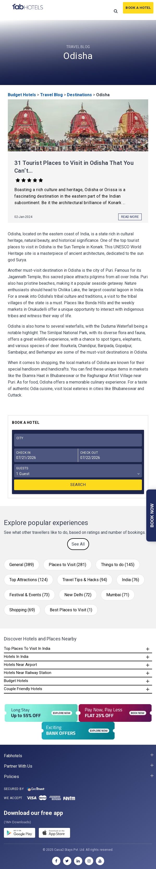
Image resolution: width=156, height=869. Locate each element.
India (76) (130, 579)
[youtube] (100, 861)
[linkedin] (78, 861)
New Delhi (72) (77, 594)
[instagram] (89, 861)
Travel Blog (51, 94)
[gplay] (19, 833)
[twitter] (67, 861)
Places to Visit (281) (67, 564)
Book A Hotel (138, 8)
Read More (130, 217)
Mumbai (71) (117, 594)
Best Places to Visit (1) (71, 609)
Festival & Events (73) (29, 594)
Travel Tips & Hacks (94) (85, 579)
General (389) (21, 564)
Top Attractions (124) (28, 579)
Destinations (79, 94)
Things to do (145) (117, 564)
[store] (54, 833)
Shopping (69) (22, 609)
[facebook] (56, 861)
